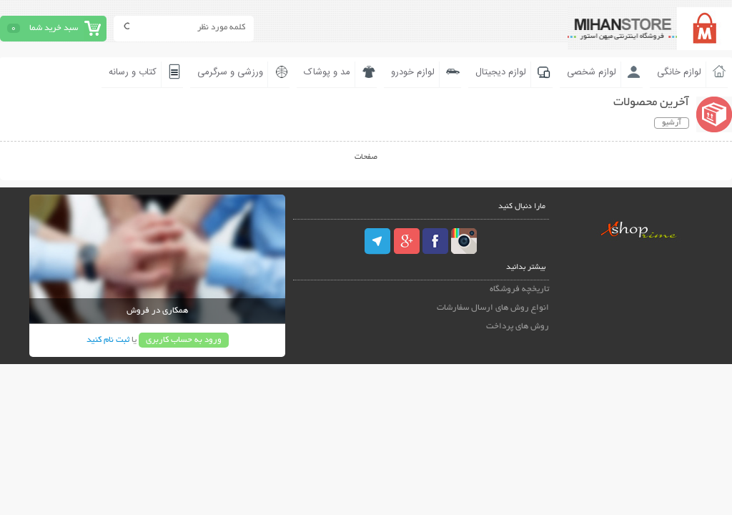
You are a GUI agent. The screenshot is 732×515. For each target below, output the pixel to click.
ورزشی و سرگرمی (230, 72)
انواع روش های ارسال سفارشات (493, 308)
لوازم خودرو (413, 72)
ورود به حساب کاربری (184, 340)
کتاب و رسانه (133, 72)
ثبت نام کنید (107, 340)
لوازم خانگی (679, 72)
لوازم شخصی (591, 72)
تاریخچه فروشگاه (519, 289)
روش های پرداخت (517, 326)
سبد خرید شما (53, 28)
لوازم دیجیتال (500, 72)
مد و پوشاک (327, 72)
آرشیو (671, 123)
